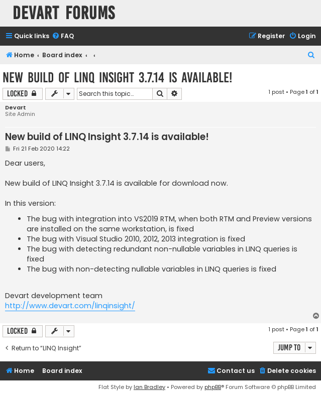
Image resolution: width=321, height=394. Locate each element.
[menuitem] (63, 36)
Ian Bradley (149, 387)
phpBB (212, 387)
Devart (15, 107)
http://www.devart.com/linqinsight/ (70, 306)
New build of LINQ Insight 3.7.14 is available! (117, 77)
